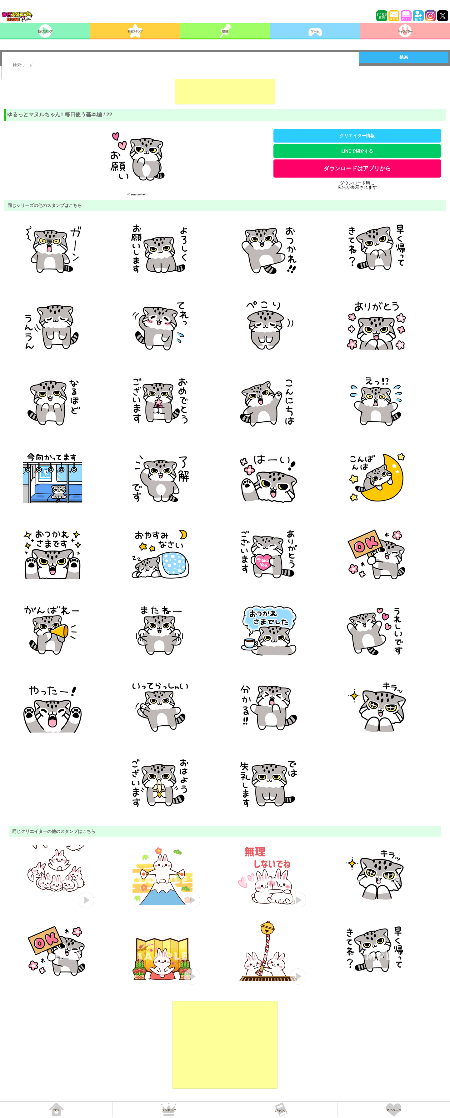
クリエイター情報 (357, 135)
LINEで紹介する (357, 151)
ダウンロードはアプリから (357, 168)
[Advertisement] (225, 88)
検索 (403, 56)
